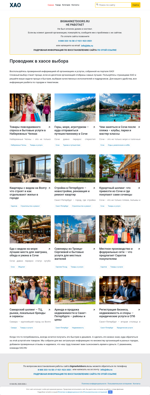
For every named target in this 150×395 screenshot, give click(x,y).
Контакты (75, 5)
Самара (14, 328)
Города (58, 5)
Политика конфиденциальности (94, 384)
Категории (66, 5)
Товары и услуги (36, 145)
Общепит (21, 267)
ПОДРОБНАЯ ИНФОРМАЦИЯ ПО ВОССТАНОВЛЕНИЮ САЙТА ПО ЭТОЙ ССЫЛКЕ (75, 374)
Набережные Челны (18, 145)
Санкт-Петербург (62, 206)
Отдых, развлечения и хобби (119, 145)
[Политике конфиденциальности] (70, 392)
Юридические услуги (125, 328)
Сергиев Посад (61, 267)
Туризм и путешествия (71, 145)
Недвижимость (78, 328)
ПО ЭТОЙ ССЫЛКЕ (106, 50)
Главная (51, 5)
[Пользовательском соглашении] (95, 392)
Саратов (14, 206)
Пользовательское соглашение (120, 384)
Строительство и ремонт (30, 206)
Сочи (58, 145)
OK (110, 392)
